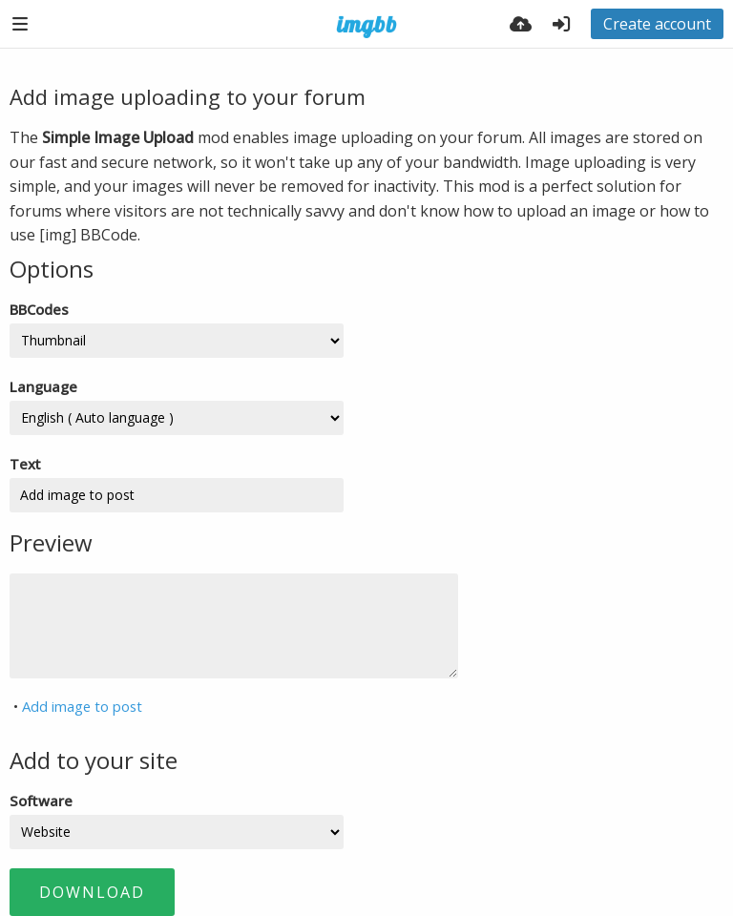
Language (43, 386)
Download (92, 892)
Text (25, 463)
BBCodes (39, 309)
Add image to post (82, 706)
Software (41, 800)
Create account (657, 23)
